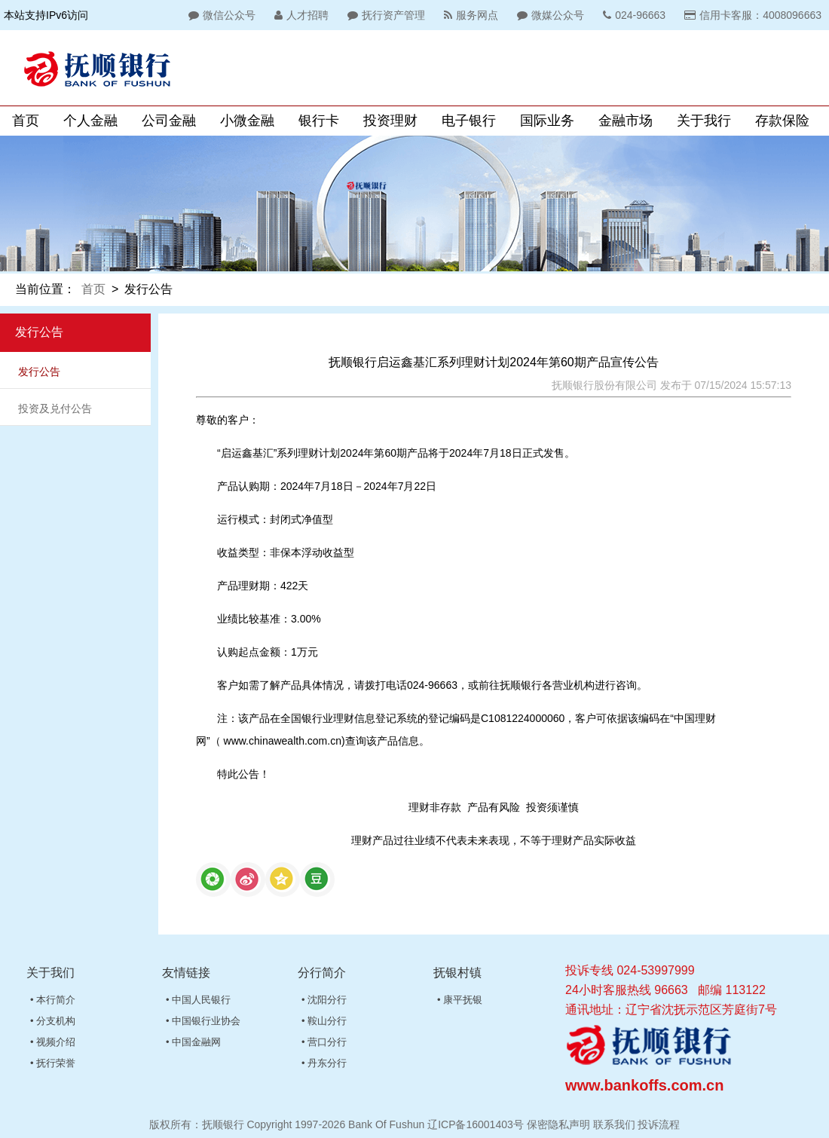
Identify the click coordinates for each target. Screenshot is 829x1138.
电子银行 (469, 120)
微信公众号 (220, 15)
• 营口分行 (324, 1042)
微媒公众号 (548, 15)
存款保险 (782, 120)
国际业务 (547, 120)
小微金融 (247, 120)
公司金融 (169, 120)
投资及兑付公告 (55, 408)
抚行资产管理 (384, 15)
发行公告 (39, 372)
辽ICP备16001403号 (475, 1124)
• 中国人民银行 (198, 999)
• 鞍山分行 (324, 1020)
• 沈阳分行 (324, 999)
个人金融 (90, 120)
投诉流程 (659, 1124)
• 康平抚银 (459, 999)
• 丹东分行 (324, 1063)
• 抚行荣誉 (52, 1063)
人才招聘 (300, 15)
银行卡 (318, 120)
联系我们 (614, 1124)
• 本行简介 (52, 999)
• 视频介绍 (52, 1042)
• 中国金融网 (193, 1042)
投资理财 (390, 120)
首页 (25, 120)
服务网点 (469, 15)
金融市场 (625, 120)
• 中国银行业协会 (203, 1020)
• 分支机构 (52, 1020)
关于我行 (704, 120)
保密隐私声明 (558, 1124)
